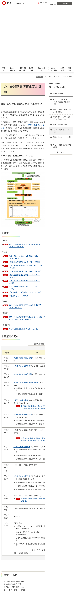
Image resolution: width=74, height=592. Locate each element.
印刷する (40, 15)
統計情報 (51, 577)
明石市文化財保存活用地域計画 (62, 84)
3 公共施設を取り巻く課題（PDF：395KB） (25, 210)
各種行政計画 (58, 32)
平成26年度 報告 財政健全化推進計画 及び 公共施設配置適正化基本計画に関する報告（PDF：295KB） (40, 378)
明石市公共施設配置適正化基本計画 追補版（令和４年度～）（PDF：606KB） (27, 257)
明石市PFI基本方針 (60, 63)
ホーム (3, 545)
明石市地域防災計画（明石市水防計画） (62, 49)
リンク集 (35, 554)
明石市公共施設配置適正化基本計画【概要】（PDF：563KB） (25, 245)
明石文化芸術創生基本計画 (62, 77)
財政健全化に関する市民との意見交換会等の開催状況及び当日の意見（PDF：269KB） (40, 346)
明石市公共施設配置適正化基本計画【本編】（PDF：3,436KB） (25, 184)
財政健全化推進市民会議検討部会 (26, 321)
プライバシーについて (17, 554)
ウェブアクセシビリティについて (42, 552)
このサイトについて (16, 552)
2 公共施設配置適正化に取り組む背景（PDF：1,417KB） (26, 205)
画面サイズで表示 (39, 282)
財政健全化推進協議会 (22, 304)
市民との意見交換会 (21, 338)
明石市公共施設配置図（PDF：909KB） (24, 267)
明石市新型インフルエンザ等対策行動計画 (62, 57)
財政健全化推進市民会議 (23, 296)
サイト (48, 554)
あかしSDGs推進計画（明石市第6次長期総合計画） (61, 40)
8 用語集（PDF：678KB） (19, 234)
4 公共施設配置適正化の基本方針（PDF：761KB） (24, 214)
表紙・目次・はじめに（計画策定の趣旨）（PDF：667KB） (24, 196)
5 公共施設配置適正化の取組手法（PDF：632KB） (24, 220)
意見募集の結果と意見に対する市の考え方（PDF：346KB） (40, 438)
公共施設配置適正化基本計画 (62, 69)
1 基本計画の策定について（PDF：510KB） (25, 200)
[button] (35, 3)
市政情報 (8, 545)
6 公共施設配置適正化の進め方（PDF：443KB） (23, 226)
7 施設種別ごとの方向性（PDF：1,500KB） (25, 230)
